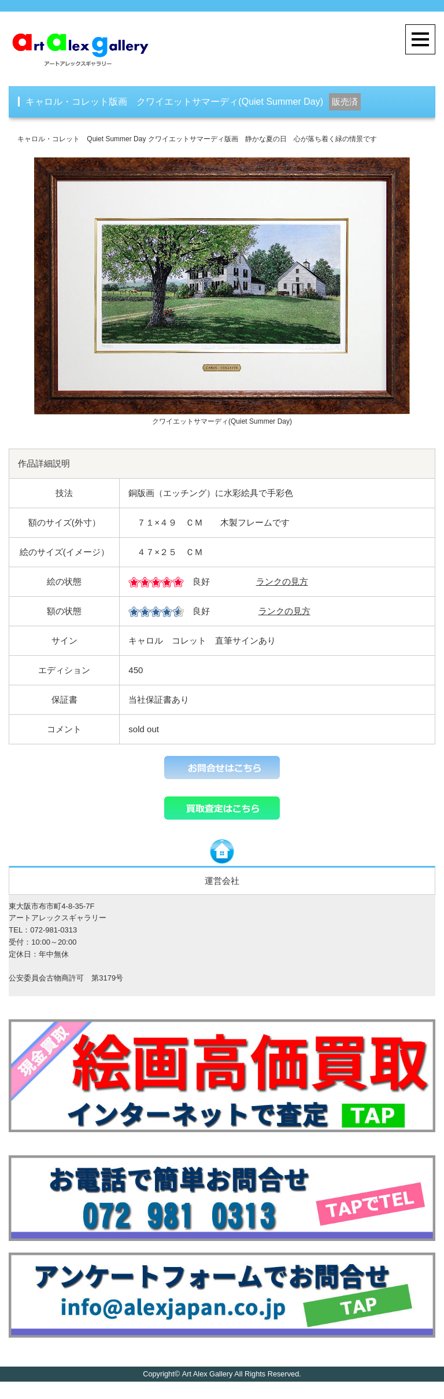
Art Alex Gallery (207, 1373)
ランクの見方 (282, 581)
